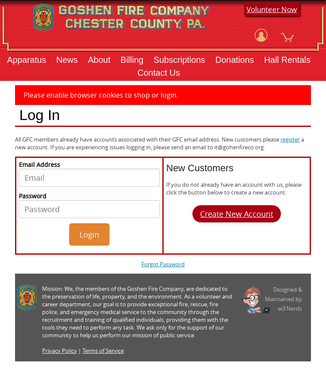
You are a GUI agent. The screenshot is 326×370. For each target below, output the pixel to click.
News (67, 60)
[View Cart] (287, 35)
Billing (132, 60)
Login (89, 234)
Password (89, 205)
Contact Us (158, 72)
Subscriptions (179, 60)
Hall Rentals (287, 60)
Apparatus (26, 60)
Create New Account (236, 214)
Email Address (89, 173)
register (290, 139)
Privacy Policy (59, 351)
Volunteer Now (272, 9)
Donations (234, 60)
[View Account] (261, 35)
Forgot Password (163, 264)
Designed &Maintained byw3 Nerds (283, 299)
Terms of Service (103, 351)
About (99, 60)
